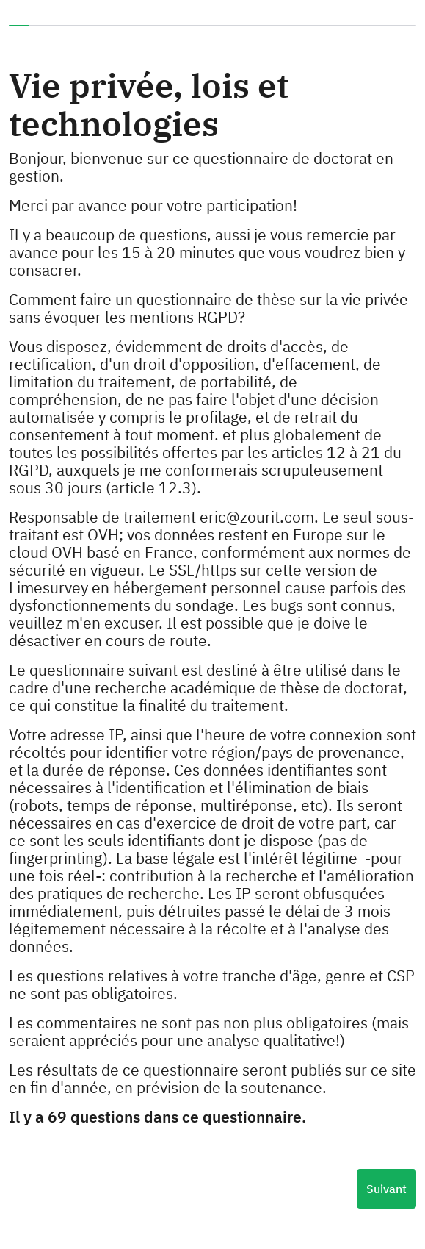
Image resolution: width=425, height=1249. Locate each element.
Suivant (386, 1188)
